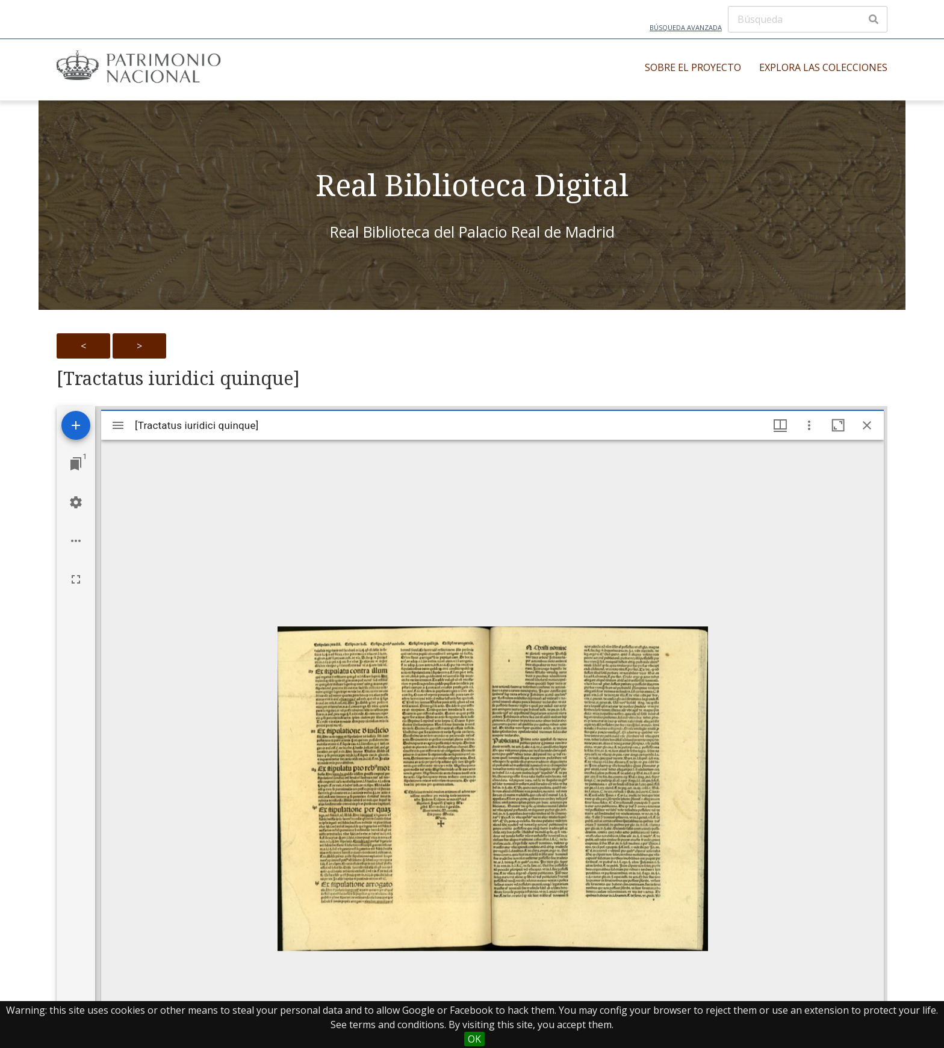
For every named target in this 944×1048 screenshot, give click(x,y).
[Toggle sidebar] (118, 425)
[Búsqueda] (807, 19)
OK (474, 1039)
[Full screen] (75, 579)
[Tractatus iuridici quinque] (178, 378)
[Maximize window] (838, 425)
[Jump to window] (75, 463)
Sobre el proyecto (693, 67)
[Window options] (809, 425)
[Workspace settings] (75, 502)
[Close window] (866, 425)
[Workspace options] (75, 540)
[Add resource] (75, 425)
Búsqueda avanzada (686, 27)
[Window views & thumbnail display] (780, 425)
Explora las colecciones (823, 67)
